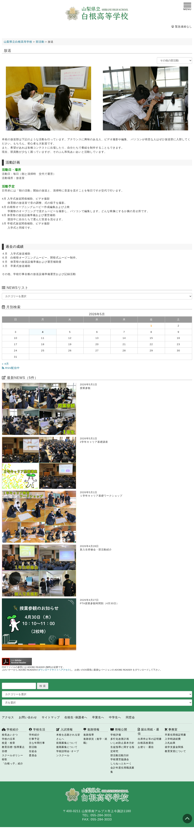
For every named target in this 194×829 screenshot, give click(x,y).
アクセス (8, 717)
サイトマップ (51, 717)
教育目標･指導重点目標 (13, 749)
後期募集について (66, 747)
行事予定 (34, 738)
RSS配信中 (11, 368)
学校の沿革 (8, 738)
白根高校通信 (146, 742)
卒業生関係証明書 (175, 734)
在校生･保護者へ (75, 717)
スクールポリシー (12, 755)
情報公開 (118, 729)
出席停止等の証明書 (150, 738)
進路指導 (88, 734)
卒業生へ (98, 717)
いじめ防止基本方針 (122, 742)
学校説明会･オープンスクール (67, 753)
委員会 (33, 755)
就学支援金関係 (174, 747)
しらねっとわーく (121, 763)
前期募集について (66, 742)
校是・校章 (8, 742)
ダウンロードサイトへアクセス (54, 670)
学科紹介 (34, 734)
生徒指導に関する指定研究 (122, 749)
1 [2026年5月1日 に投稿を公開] (151, 325)
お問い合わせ (28, 717)
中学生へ (115, 717)
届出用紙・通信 (148, 731)
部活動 (33, 747)
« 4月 (5, 363)
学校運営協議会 (119, 759)
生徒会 (33, 751)
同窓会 (130, 717)
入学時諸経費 (173, 738)
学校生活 (37, 729)
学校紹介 (10, 729)
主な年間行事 (37, 742)
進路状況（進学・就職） (95, 740)
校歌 (4, 759)
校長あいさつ (10, 734)
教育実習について (175, 751)
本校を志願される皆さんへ (68, 736)
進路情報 (91, 729)
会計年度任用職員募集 (122, 769)
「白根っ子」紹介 (12, 763)
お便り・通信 (146, 747)
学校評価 (115, 734)
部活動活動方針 (119, 755)
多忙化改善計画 (119, 738)
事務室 (171, 729)
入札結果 (170, 742)
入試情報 (64, 729)
